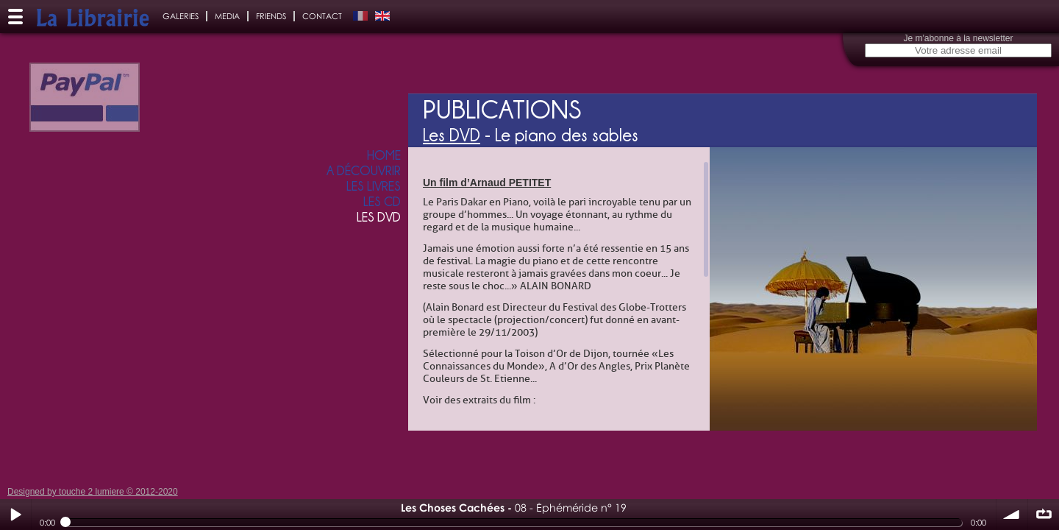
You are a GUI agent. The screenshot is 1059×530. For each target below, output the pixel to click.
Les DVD (451, 134)
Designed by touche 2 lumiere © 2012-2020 (92, 492)
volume (1011, 514)
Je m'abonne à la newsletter (958, 38)
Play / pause (15, 514)
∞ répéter (1043, 514)
